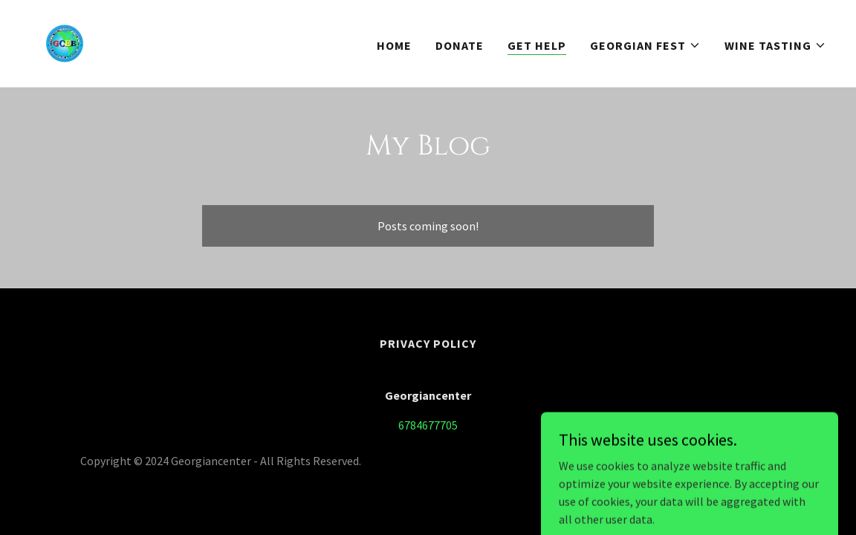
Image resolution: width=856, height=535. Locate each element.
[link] (65, 41)
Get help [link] (537, 45)
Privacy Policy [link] (428, 343)
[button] (645, 45)
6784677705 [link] (428, 425)
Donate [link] (459, 45)
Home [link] (394, 45)
